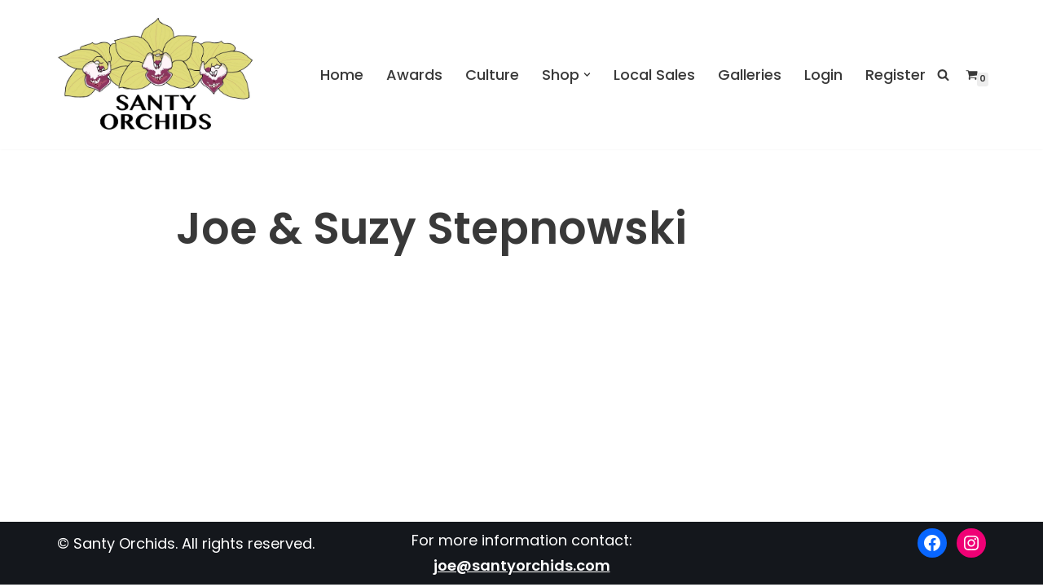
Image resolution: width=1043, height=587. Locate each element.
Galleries (749, 74)
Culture (492, 74)
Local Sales (654, 74)
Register (895, 74)
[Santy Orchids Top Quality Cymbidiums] (155, 75)
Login (823, 74)
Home (341, 74)
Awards (414, 74)
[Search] (943, 74)
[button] (587, 74)
